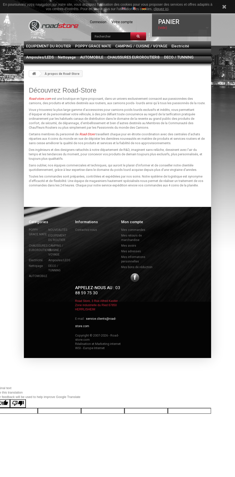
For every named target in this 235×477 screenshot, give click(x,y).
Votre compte (122, 22)
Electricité (180, 46)
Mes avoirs (128, 245)
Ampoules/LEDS (40, 57)
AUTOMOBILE (91, 57)
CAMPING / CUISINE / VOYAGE (141, 46)
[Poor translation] (18, 403)
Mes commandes (133, 230)
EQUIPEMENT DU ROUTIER (48, 46)
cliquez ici (160, 9)
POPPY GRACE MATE (93, 46)
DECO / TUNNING (179, 57)
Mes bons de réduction (136, 267)
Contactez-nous (86, 230)
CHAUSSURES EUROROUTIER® (133, 57)
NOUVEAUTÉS (57, 230)
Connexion (98, 22)
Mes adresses (131, 251)
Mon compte (132, 222)
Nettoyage (67, 57)
